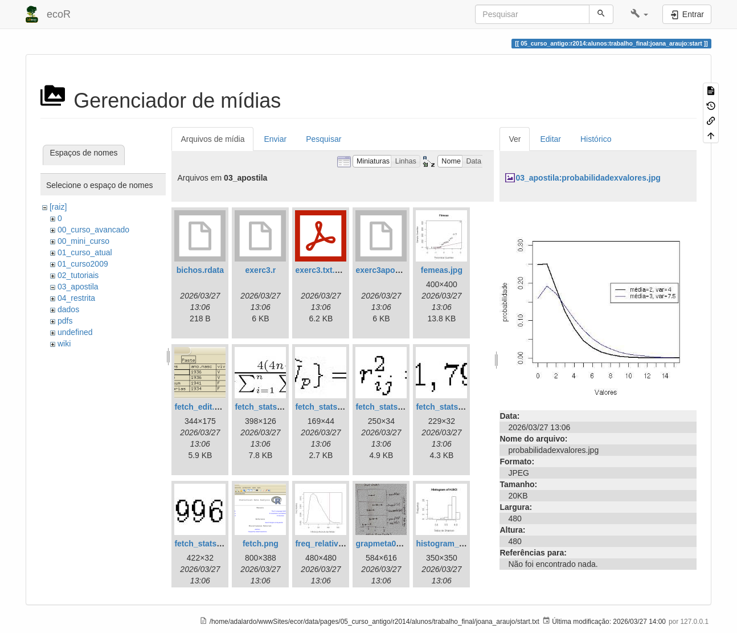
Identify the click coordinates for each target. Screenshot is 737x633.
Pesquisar (323, 139)
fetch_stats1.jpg (265, 406)
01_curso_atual (85, 252)
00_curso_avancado (93, 229)
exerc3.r (260, 270)
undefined (75, 332)
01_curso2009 (83, 263)
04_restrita (76, 298)
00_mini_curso (83, 241)
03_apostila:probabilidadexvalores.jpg (587, 177)
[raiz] (58, 206)
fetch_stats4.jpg (446, 406)
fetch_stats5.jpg (204, 543)
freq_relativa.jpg (326, 543)
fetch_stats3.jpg (385, 406)
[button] (639, 14)
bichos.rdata (200, 270)
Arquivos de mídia (212, 139)
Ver (515, 139)
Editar (550, 139)
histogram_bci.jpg (450, 543)
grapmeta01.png (386, 543)
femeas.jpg (441, 270)
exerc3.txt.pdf (321, 270)
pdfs (65, 320)
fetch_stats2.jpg (325, 406)
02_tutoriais (78, 275)
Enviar (275, 139)
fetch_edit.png (201, 406)
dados (68, 309)
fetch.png (261, 543)
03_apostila (78, 286)
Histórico (595, 139)
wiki (64, 343)
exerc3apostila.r (385, 270)
